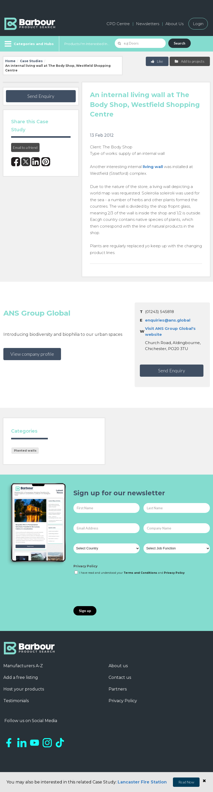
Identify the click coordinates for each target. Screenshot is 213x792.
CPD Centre (118, 23)
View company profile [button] (32, 354)
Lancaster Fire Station (142, 782)
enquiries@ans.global (167, 320)
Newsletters (147, 23)
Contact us (120, 677)
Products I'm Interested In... (87, 44)
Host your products (23, 689)
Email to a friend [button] (25, 147)
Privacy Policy (85, 566)
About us (118, 665)
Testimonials (16, 700)
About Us (174, 23)
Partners (118, 689)
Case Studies (31, 61)
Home (10, 61)
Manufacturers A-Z (23, 665)
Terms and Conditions (140, 573)
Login (198, 23)
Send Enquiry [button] (40, 96)
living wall (153, 166)
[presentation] (112, 591)
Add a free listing (20, 677)
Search (179, 43)
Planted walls (25, 450)
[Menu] (28, 44)
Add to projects (189, 61)
